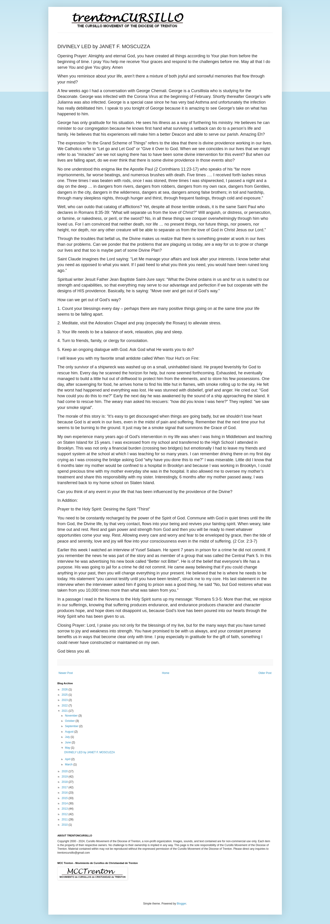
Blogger (181, 903)
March (69, 764)
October (70, 721)
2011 (65, 819)
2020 (65, 771)
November (71, 715)
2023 (65, 700)
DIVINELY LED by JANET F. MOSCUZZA (89, 752)
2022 (65, 705)
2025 (65, 694)
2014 (65, 803)
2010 (65, 824)
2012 (65, 814)
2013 (65, 808)
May (68, 747)
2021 (65, 710)
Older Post (265, 673)
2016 (65, 792)
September (72, 726)
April (68, 759)
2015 (65, 798)
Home (165, 673)
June (68, 742)
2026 (65, 689)
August (69, 731)
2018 (65, 781)
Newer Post (66, 673)
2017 (65, 787)
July (68, 737)
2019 (65, 776)
